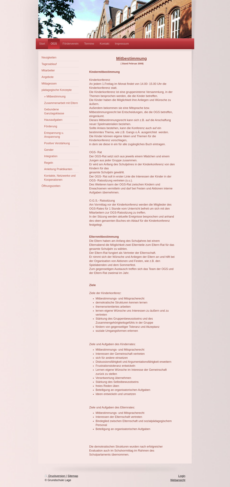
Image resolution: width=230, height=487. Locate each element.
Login (181, 476)
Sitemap (73, 476)
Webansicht (177, 480)
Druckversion (55, 476)
